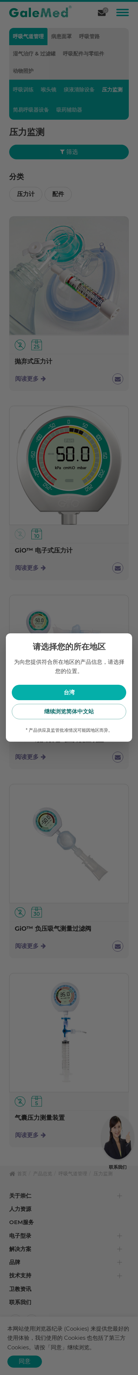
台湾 (69, 692)
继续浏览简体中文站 (69, 711)
